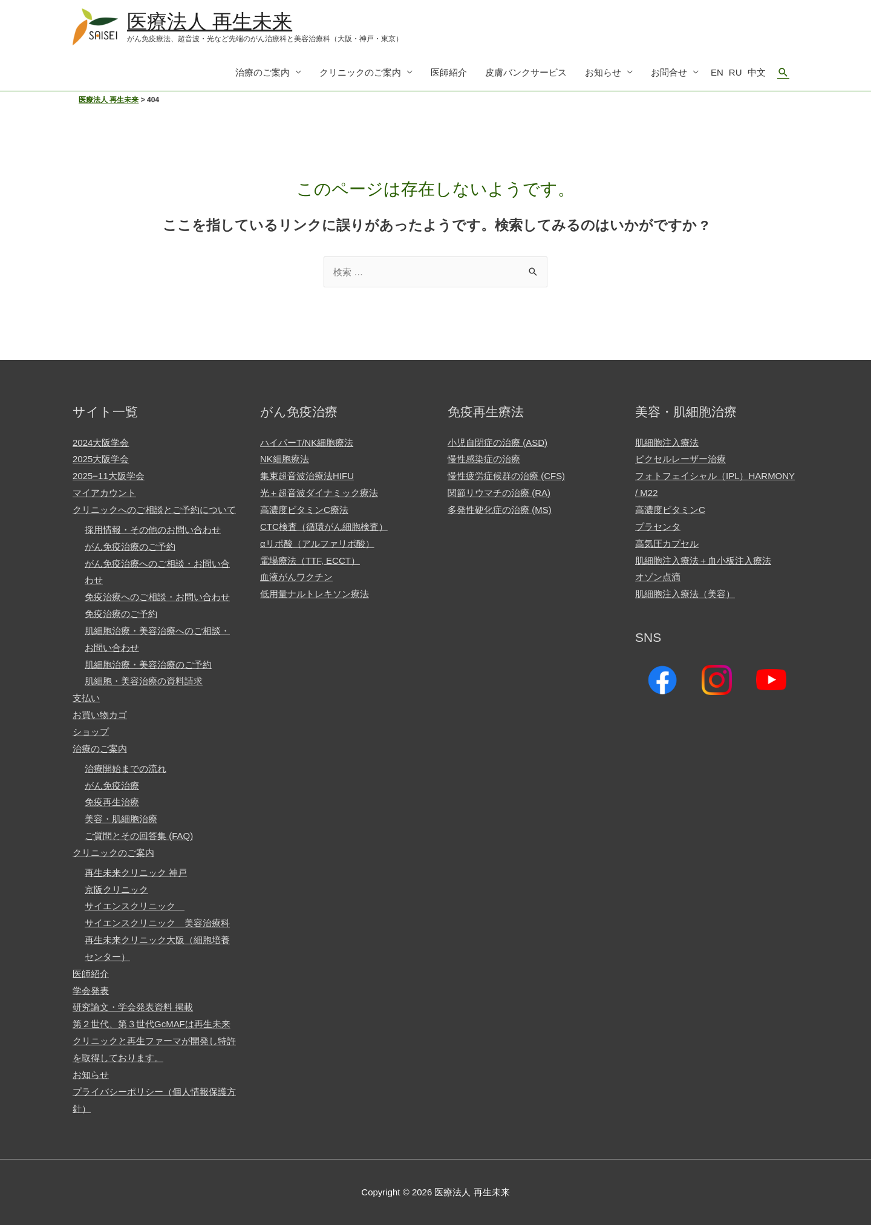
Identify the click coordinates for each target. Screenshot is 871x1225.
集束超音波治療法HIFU (307, 476)
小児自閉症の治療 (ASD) (497, 442)
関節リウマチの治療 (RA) (499, 493)
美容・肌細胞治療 (121, 819)
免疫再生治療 (112, 802)
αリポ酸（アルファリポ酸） (317, 543)
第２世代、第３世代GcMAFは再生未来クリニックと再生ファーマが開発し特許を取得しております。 (154, 1041)
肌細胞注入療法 (667, 442)
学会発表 (91, 990)
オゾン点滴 (657, 577)
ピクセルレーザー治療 (680, 459)
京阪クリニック (116, 889)
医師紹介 (449, 72)
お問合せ (669, 72)
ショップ (91, 732)
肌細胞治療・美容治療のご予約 (148, 664)
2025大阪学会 (101, 459)
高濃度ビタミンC (670, 510)
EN (717, 72)
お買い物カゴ (100, 715)
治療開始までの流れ (125, 768)
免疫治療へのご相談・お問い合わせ (157, 597)
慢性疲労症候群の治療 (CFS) (506, 476)
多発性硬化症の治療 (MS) (500, 510)
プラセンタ (657, 526)
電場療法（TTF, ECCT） (310, 560)
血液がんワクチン (296, 577)
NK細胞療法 (284, 459)
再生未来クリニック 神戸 (136, 872)
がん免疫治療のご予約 (130, 546)
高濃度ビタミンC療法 (304, 510)
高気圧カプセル (667, 543)
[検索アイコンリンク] (783, 73)
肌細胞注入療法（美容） (685, 594)
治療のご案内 (262, 72)
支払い (86, 698)
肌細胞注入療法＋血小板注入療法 (703, 560)
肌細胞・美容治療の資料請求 (144, 681)
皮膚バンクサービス (526, 72)
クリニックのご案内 (360, 72)
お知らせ (603, 72)
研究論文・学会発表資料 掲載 (133, 1007)
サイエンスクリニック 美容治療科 (157, 923)
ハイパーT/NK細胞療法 (306, 442)
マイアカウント (104, 493)
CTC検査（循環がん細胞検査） (324, 526)
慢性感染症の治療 (484, 459)
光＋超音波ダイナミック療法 (319, 493)
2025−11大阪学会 (109, 476)
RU (735, 72)
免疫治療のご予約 (121, 614)
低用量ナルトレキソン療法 (314, 594)
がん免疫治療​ (112, 785)
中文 (757, 72)
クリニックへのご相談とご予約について (154, 510)
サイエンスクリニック (134, 906)
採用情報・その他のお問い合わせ (153, 529)
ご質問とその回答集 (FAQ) (139, 836)
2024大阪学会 (101, 442)
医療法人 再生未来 (209, 21)
